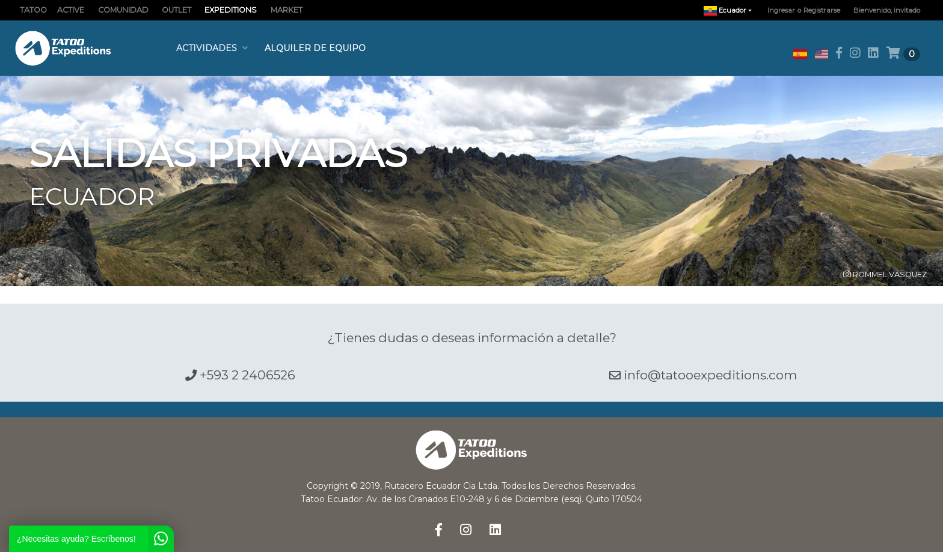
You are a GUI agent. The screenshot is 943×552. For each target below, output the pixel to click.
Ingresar (781, 10)
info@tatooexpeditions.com (703, 374)
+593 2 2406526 (240, 374)
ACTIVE (70, 9)
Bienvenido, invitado (886, 10)
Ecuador (731, 10)
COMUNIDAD (123, 9)
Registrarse (821, 10)
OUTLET (176, 9)
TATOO (33, 9)
